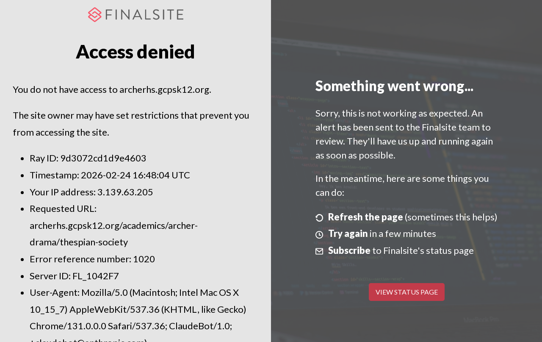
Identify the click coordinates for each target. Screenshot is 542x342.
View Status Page (407, 292)
